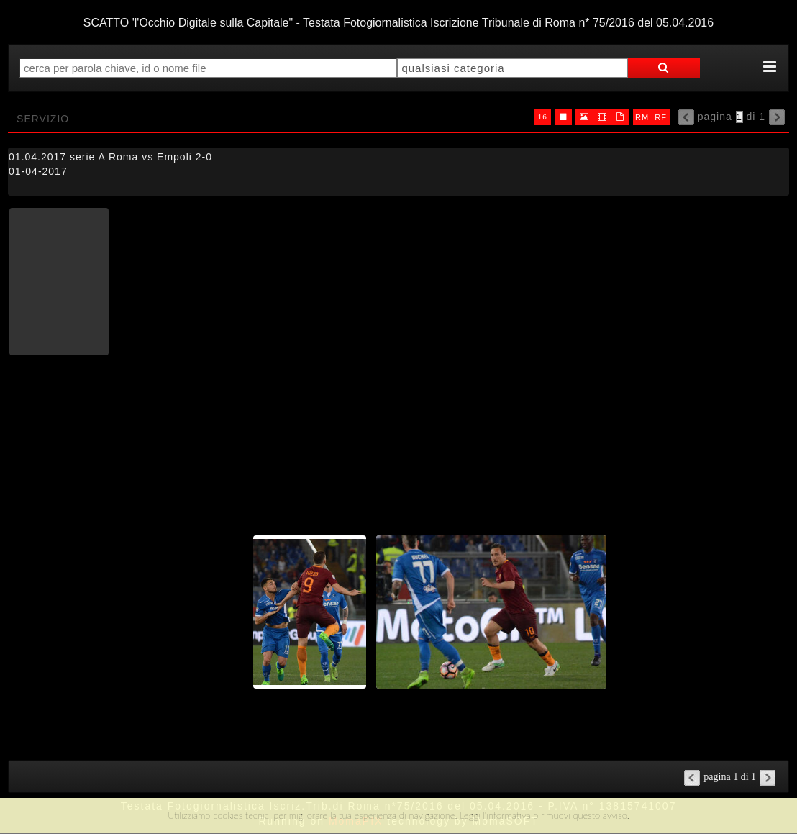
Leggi (470, 815)
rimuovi (555, 815)
